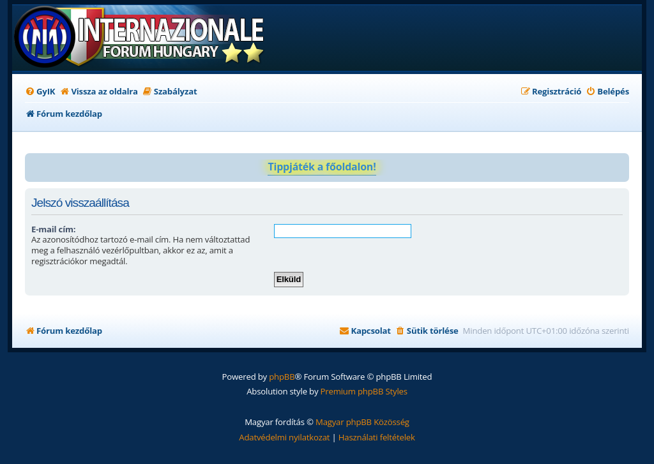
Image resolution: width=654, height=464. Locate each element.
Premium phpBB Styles (364, 391)
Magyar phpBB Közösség (362, 422)
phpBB (281, 376)
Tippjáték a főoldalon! (322, 167)
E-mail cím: (53, 229)
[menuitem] (40, 91)
